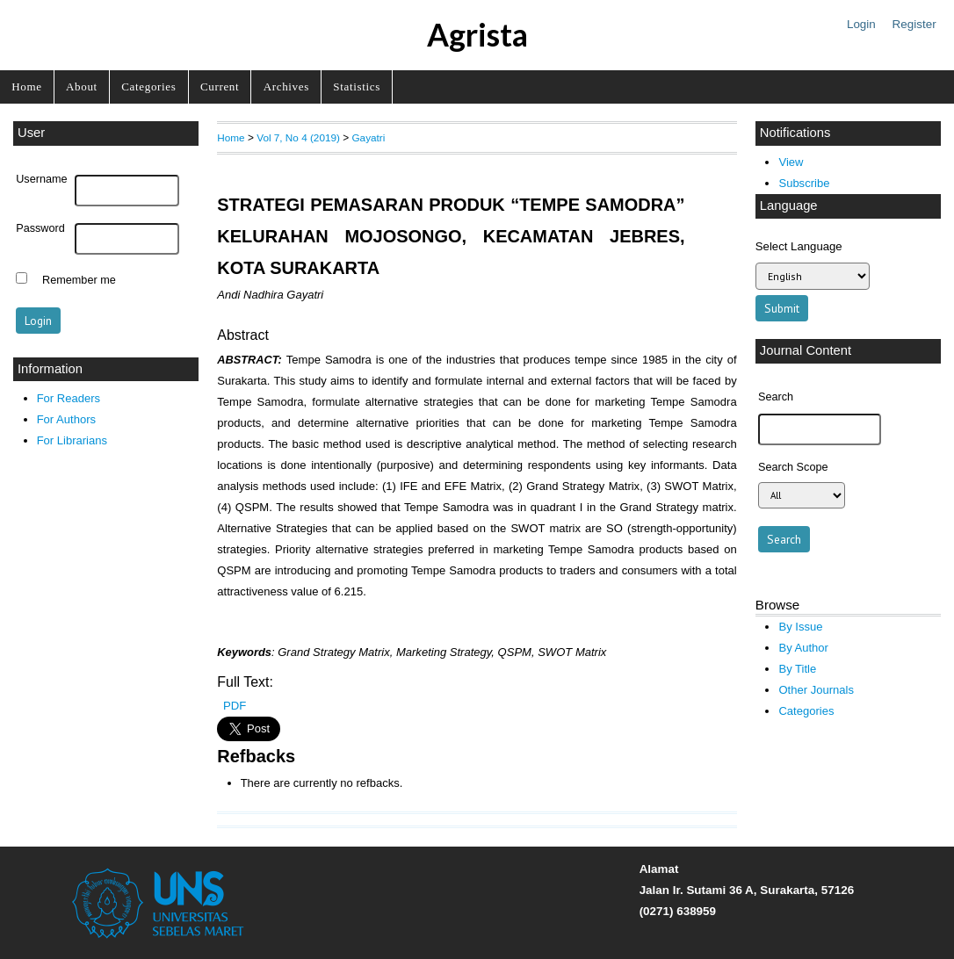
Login (861, 24)
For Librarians (72, 440)
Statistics (356, 86)
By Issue (800, 626)
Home (26, 86)
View (790, 162)
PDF (234, 705)
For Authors (66, 419)
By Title (797, 668)
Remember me (79, 280)
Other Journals (815, 689)
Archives (286, 86)
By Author (803, 647)
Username (41, 179)
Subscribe (803, 183)
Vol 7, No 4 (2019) (298, 137)
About (82, 86)
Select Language (798, 246)
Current (219, 86)
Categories (148, 86)
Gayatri (368, 137)
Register (914, 24)
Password (40, 228)
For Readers (68, 398)
